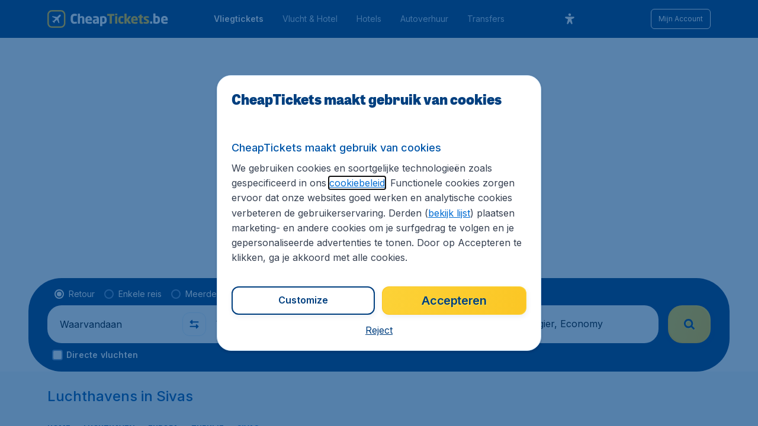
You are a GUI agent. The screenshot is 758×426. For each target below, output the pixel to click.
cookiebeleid (357, 183)
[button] (379, 330)
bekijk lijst (449, 213)
